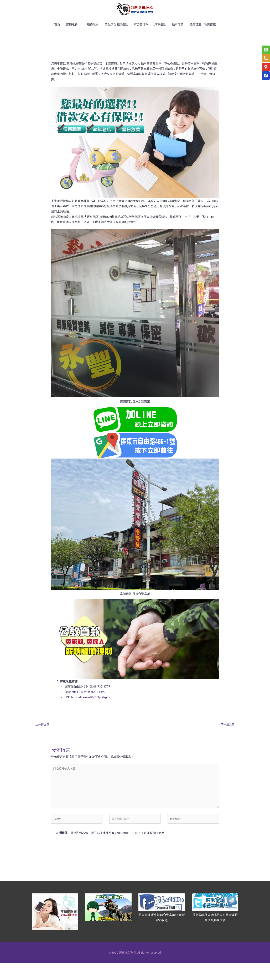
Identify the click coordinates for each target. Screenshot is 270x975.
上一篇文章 (41, 733)
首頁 (57, 32)
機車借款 (178, 32)
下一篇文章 (229, 733)
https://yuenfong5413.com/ (90, 700)
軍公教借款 (141, 32)
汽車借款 (160, 32)
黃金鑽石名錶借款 (116, 32)
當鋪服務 (72, 32)
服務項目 (93, 32)
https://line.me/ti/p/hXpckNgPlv (92, 705)
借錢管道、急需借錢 (202, 32)
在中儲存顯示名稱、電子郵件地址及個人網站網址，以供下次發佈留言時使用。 (111, 844)
